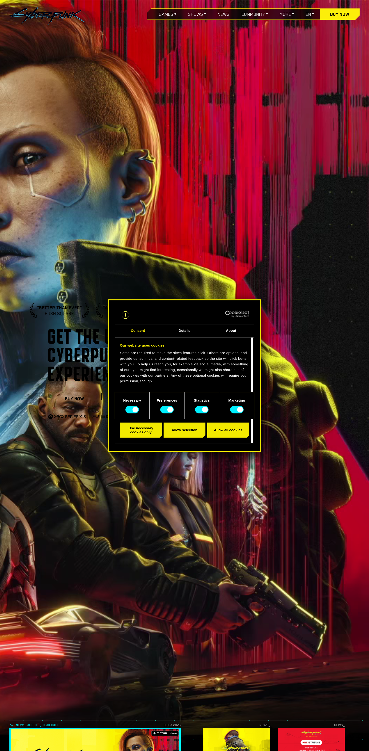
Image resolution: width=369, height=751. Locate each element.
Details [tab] (184, 330)
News (224, 14)
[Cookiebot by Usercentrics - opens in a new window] (228, 314)
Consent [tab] (138, 330)
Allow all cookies (228, 430)
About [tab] (231, 330)
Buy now (339, 14)
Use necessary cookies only (140, 430)
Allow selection (184, 430)
